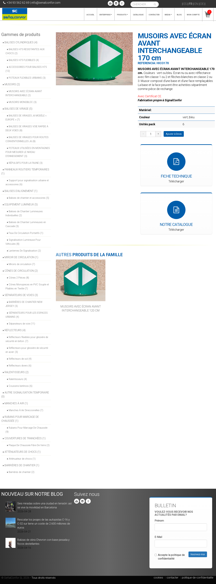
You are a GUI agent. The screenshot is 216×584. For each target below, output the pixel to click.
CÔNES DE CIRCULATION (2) (21, 270)
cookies (158, 577)
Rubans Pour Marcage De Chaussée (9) (26, 429)
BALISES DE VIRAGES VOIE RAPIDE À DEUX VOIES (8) (27, 128)
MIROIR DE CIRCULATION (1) (21, 257)
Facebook (121, 3)
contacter (172, 577)
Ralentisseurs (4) (18, 379)
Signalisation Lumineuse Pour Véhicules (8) (23, 241)
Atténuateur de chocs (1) (22, 458)
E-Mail (158, 537)
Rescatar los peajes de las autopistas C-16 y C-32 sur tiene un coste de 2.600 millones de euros (43, 523)
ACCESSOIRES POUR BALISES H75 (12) (26, 68)
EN (196, 3)
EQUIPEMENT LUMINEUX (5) (21, 204)
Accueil (90, 15)
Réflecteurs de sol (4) (20, 358)
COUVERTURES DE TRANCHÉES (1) (25, 438)
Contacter (154, 15)
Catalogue (138, 15)
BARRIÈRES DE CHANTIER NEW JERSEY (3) (24, 303)
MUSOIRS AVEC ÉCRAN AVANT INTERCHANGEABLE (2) (24, 93)
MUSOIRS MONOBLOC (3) (23, 102)
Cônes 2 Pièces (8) (19, 277)
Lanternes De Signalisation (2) (25, 250)
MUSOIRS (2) (12, 84)
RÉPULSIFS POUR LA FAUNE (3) (26, 162)
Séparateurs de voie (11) (22, 323)
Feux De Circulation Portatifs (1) (26, 233)
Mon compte (193, 15)
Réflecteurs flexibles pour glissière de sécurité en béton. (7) (27, 339)
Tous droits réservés (44, 577)
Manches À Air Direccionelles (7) (26, 410)
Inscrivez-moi (198, 554)
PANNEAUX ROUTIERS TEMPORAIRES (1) (25, 171)
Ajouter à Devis (174, 134)
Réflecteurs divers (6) (20, 365)
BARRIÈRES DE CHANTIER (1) (22, 465)
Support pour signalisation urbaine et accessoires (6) (27, 182)
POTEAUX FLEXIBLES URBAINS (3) (27, 77)
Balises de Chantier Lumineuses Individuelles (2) (24, 213)
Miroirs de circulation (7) (22, 264)
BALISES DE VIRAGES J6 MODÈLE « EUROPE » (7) (26, 117)
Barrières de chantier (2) (21, 472)
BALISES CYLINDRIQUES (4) (21, 42)
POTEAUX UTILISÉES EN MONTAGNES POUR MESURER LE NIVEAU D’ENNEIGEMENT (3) (28, 152)
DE (202, 3)
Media (168, 15)
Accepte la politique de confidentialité (170, 556)
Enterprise (105, 15)
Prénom (159, 520)
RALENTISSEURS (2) (17, 372)
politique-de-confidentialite (197, 577)
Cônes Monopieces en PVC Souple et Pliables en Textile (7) (27, 286)
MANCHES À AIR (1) (16, 403)
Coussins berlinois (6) (20, 385)
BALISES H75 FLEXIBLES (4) (24, 60)
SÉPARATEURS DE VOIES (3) (21, 295)
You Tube (110, 3)
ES (185, 3)
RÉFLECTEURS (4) (15, 330)
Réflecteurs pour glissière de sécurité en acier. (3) (27, 349)
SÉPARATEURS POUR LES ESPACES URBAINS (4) (27, 314)
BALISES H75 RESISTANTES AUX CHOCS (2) (25, 51)
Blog (179, 15)
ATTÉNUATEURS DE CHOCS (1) (23, 451)
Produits (122, 15)
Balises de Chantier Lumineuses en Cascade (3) (26, 224)
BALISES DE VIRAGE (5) (18, 108)
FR (190, 3)
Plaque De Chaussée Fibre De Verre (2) (29, 445)
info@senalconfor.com (45, 2)
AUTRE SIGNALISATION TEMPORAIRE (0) (25, 394)
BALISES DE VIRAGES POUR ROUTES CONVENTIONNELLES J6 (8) (27, 139)
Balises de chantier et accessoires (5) (29, 197)
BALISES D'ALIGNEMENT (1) (21, 191)
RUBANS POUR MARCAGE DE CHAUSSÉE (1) (20, 418)
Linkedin (116, 3)
